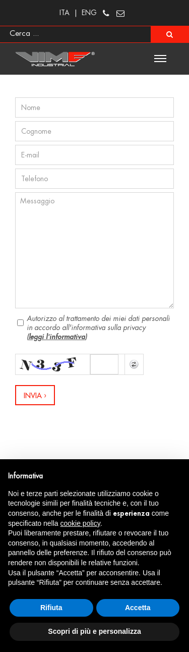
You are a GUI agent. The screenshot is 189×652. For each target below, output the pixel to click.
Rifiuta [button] (51, 608)
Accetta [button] (138, 608)
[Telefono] (94, 179)
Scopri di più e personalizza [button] (94, 631)
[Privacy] (20, 322)
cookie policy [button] (80, 523)
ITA (64, 12)
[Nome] (94, 107)
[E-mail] (94, 155)
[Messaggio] (94, 250)
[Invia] (35, 395)
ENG (89, 12)
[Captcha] (104, 364)
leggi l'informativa (57, 336)
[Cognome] (94, 131)
